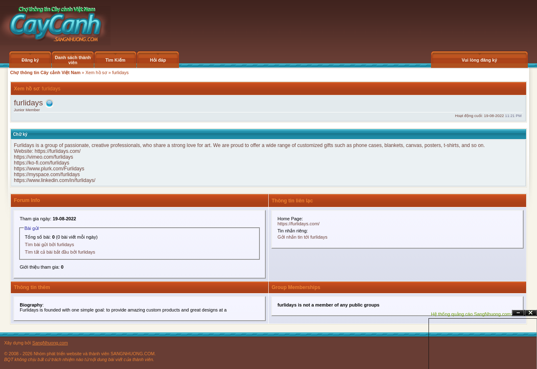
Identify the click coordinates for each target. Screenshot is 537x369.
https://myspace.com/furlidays (47, 174)
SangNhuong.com (50, 342)
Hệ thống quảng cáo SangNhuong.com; (471, 314)
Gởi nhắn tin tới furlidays (302, 236)
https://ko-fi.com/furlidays (41, 163)
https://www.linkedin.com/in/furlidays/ (54, 180)
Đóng (530, 313)
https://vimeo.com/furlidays (43, 157)
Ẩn (518, 313)
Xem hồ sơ (96, 72)
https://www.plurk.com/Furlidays (49, 169)
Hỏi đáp (158, 59)
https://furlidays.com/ (58, 151)
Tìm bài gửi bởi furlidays (49, 244)
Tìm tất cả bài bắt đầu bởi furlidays (60, 251)
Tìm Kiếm (115, 59)
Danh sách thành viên (73, 60)
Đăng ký (30, 59)
